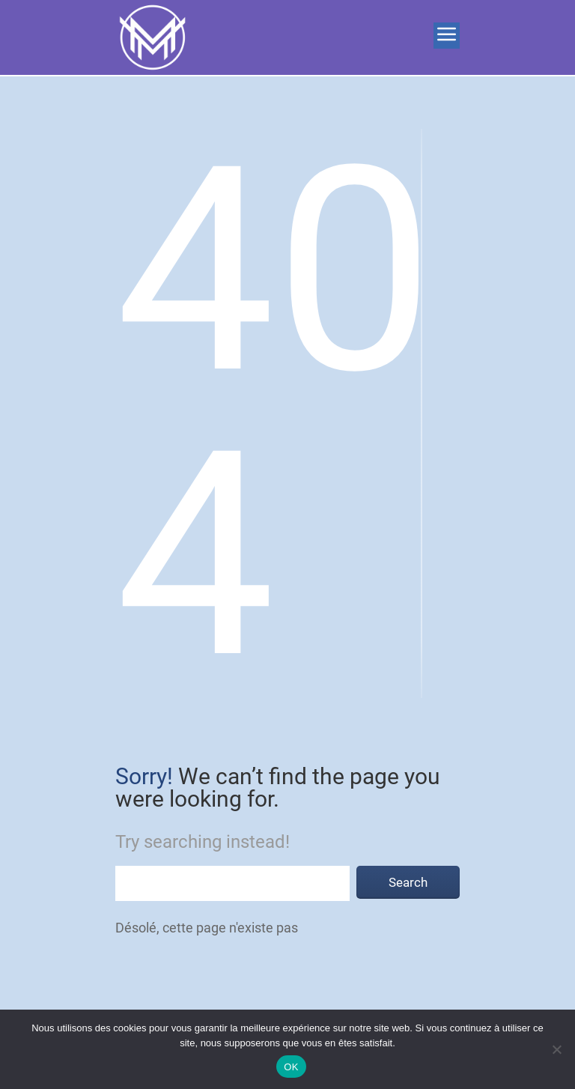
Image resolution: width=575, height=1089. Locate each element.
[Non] (556, 1049)
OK (291, 1067)
